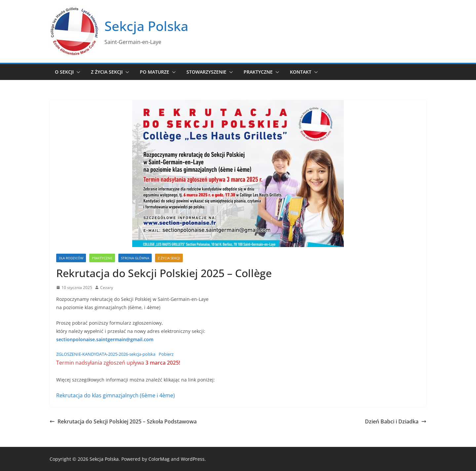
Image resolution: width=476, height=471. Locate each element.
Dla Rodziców (71, 258)
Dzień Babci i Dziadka (395, 421)
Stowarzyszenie (206, 72)
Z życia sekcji (107, 72)
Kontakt (300, 72)
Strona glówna (135, 258)
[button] (77, 72)
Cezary (106, 287)
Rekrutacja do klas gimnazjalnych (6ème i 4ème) (115, 395)
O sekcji (64, 72)
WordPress (193, 459)
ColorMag (159, 459)
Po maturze (154, 72)
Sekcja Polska (146, 26)
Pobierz (166, 354)
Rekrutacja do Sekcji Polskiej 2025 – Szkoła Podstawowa (123, 421)
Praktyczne (258, 72)
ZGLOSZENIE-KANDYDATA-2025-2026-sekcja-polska (105, 354)
